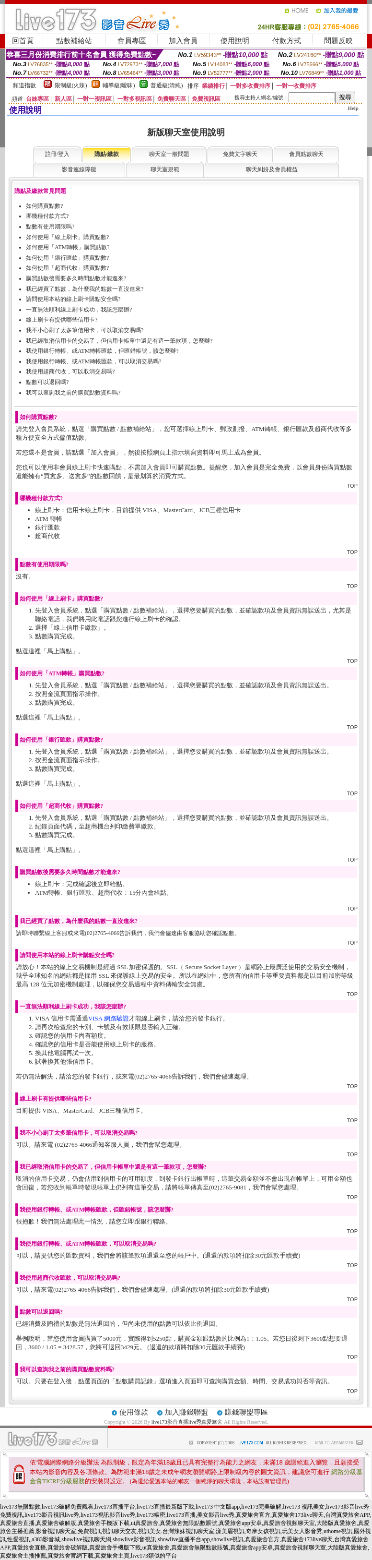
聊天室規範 (165, 169)
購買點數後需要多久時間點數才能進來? (76, 278)
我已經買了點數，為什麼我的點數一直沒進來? (84, 289)
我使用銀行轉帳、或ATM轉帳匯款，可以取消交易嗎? (94, 361)
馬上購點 (59, 651)
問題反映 (338, 41)
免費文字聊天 (240, 154)
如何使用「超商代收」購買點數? (67, 267)
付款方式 (286, 41)
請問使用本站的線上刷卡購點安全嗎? (73, 299)
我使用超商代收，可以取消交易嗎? (70, 371)
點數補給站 (74, 41)
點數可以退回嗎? (47, 382)
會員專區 (131, 41)
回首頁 (23, 41)
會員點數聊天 (306, 154)
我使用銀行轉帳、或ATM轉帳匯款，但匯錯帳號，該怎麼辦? (102, 351)
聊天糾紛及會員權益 (272, 169)
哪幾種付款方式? (47, 216)
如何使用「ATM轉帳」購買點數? (68, 247)
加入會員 (183, 41)
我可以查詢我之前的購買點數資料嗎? (73, 392)
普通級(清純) (167, 85)
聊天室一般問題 (169, 154)
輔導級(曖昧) (119, 85)
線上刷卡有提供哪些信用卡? (61, 319)
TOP (352, 486)
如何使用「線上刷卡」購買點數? (67, 237)
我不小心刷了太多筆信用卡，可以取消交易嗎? (84, 330)
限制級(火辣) (71, 85)
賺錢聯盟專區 (246, 1412)
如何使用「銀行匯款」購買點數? (67, 257)
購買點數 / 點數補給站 (121, 428)
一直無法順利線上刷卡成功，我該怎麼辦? (79, 309)
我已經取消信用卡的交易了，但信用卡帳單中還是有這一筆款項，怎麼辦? (119, 340)
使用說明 (235, 41)
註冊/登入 (57, 154)
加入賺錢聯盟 (186, 1412)
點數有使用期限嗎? (50, 226)
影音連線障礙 (79, 169)
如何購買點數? (44, 206)
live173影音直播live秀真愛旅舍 (187, 1422)
